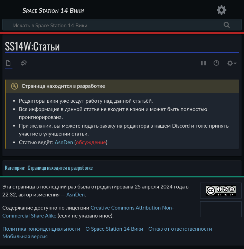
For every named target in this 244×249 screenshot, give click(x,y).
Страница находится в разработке (60, 167)
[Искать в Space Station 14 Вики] (122, 24)
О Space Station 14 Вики (114, 228)
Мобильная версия (25, 236)
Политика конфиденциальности (41, 228)
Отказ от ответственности (180, 228)
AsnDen (64, 142)
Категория (14, 167)
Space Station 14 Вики (53, 10)
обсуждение (91, 142)
